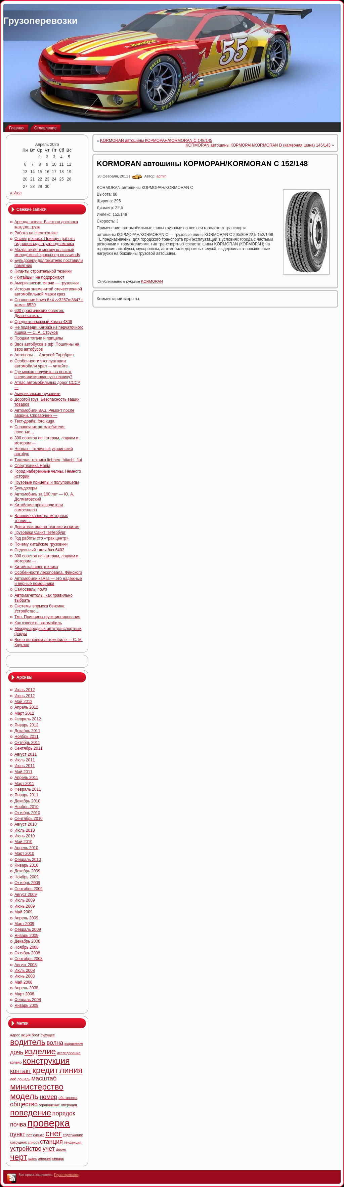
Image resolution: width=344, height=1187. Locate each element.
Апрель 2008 (26, 988)
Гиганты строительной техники (43, 271)
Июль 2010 (24, 830)
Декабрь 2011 (27, 730)
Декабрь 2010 (27, 801)
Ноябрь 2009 (26, 877)
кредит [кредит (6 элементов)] (45, 1070)
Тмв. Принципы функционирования (47, 617)
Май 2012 (23, 701)
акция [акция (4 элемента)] (26, 1035)
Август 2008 (25, 964)
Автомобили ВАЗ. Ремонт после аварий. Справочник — (44, 413)
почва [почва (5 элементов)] (18, 1124)
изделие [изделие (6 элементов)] (40, 1051)
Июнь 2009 (24, 906)
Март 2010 (24, 853)
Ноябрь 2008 (26, 947)
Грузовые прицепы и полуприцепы (46, 482)
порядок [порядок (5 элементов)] (63, 1113)
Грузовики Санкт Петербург (40, 532)
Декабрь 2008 (27, 941)
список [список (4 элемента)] (33, 1142)
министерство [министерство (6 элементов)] (36, 1086)
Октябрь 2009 (27, 882)
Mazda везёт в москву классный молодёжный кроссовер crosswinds (47, 252)
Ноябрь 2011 (26, 736)
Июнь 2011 (24, 765)
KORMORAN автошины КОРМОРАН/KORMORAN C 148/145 (156, 140)
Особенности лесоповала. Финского (48, 572)
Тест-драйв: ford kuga (34, 421)
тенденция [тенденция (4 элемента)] (72, 1142)
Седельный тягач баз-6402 (39, 550)
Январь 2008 (26, 1005)
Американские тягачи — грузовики (46, 283)
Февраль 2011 (27, 789)
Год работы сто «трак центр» (41, 538)
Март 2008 (24, 994)
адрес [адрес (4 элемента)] (15, 1035)
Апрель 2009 (26, 918)
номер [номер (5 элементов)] (48, 1097)
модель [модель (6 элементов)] (24, 1096)
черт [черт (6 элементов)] (18, 1156)
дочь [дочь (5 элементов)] (16, 1052)
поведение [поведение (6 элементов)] (30, 1112)
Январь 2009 (26, 935)
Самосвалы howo (30, 589)
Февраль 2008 (27, 999)
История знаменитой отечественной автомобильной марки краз (48, 291)
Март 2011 (24, 783)
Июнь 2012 (24, 696)
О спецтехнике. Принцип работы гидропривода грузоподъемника (44, 241)
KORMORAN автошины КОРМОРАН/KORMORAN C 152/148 (202, 163)
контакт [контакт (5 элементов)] (20, 1071)
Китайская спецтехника (36, 566)
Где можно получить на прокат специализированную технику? (43, 374)
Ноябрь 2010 (26, 806)
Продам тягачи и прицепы (38, 338)
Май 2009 (23, 912)
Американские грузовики (37, 393)
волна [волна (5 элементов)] (55, 1042)
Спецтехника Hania (32, 465)
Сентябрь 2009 (28, 888)
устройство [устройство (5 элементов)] (25, 1148)
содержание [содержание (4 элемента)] (73, 1135)
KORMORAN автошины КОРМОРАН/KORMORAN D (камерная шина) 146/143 (258, 145)
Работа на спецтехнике (36, 233)
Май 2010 (23, 841)
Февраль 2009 (27, 929)
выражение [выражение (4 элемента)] (73, 1043)
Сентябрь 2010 (28, 818)
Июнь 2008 (24, 976)
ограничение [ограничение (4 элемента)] (49, 1105)
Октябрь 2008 (27, 953)
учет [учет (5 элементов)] (49, 1148)
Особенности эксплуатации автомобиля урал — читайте (41, 363)
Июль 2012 (24, 689)
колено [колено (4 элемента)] (16, 1062)
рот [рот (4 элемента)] (29, 1135)
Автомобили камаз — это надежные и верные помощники (48, 581)
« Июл (16, 193)
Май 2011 (23, 771)
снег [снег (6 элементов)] (53, 1133)
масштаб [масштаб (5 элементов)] (44, 1078)
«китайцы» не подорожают (39, 277)
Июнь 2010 (24, 836)
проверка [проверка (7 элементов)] (49, 1123)
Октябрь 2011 (27, 742)
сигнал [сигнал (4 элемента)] (38, 1135)
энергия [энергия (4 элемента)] (44, 1158)
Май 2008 (23, 982)
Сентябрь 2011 (28, 748)
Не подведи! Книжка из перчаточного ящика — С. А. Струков (48, 330)
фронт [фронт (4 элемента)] (61, 1149)
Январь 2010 (26, 865)
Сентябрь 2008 (28, 958)
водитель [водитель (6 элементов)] (27, 1041)
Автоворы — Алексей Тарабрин (44, 355)
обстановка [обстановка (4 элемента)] (67, 1098)
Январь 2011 (26, 795)
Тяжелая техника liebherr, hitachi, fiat (48, 460)
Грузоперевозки (40, 20)
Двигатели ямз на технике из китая (46, 526)
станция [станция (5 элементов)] (51, 1141)
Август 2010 (25, 824)
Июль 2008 (24, 970)
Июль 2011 (24, 760)
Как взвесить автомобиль (38, 623)
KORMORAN (152, 281)
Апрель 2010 (26, 847)
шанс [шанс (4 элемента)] (32, 1158)
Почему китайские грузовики (41, 544)
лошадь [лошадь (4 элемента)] (24, 1079)
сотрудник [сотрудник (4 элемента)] (18, 1142)
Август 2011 (25, 754)
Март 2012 (24, 713)
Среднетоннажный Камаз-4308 (43, 321)
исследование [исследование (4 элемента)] (69, 1053)
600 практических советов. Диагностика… (39, 313)
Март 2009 (24, 923)
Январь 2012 (26, 725)
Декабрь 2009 (27, 871)
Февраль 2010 (27, 859)
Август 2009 (25, 894)
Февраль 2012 (27, 719)
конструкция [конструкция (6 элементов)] (46, 1060)
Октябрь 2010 (27, 812)
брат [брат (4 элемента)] (35, 1035)
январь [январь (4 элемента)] (58, 1158)
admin (162, 176)
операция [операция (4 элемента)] (69, 1105)
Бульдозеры (25, 488)
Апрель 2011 (26, 777)
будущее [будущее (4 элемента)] (47, 1035)
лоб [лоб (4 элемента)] (13, 1079)
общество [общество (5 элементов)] (24, 1104)
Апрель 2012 (26, 707)
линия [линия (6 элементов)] (71, 1070)
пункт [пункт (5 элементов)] (17, 1134)
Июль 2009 (24, 900)
